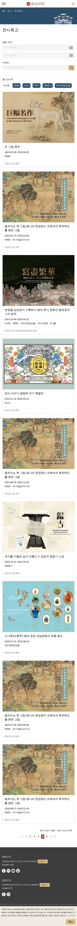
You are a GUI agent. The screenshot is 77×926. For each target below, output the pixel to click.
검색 (71, 67)
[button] (4, 3)
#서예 (6, 85)
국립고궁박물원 (35, 3)
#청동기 (48, 85)
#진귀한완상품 (63, 85)
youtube (13, 871)
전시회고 (18, 11)
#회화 (16, 85)
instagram (8, 871)
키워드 (5, 62)
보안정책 (71, 916)
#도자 (26, 85)
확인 (70, 922)
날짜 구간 (7, 42)
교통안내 (42, 861)
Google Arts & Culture (18, 871)
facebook (4, 871)
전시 (10, 11)
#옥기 (36, 85)
